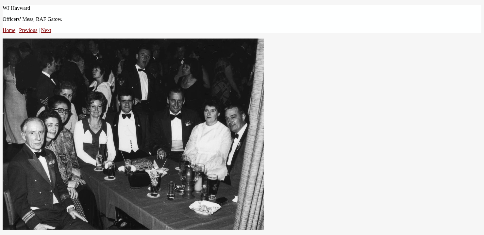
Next (46, 30)
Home (9, 30)
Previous (28, 30)
